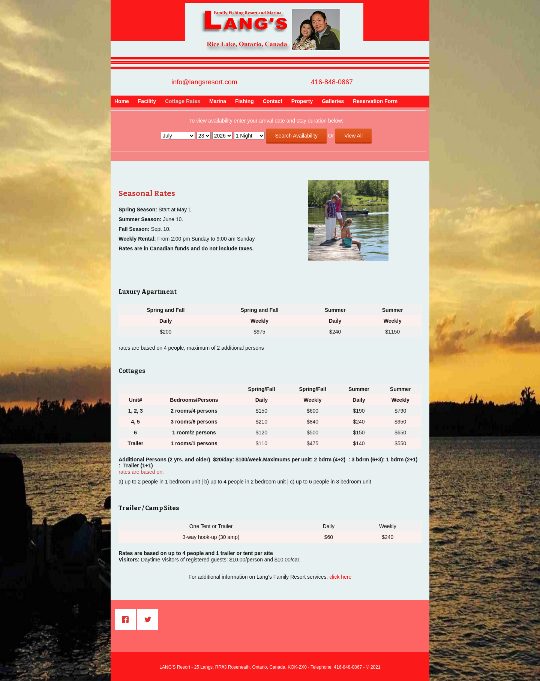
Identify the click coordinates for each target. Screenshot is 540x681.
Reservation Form (375, 101)
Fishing (244, 101)
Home (121, 101)
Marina (217, 101)
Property (302, 101)
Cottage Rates (182, 101)
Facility (147, 101)
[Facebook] (127, 619)
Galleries (333, 101)
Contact (272, 101)
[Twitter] (149, 619)
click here (340, 577)
